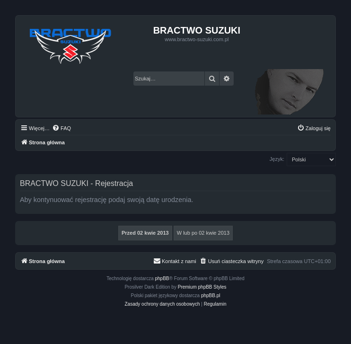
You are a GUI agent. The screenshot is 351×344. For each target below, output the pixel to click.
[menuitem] (61, 128)
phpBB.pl (210, 295)
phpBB (162, 278)
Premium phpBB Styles (202, 287)
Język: (277, 159)
